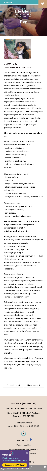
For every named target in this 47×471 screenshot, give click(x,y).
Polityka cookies (23, 445)
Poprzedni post (13, 385)
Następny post (33, 385)
